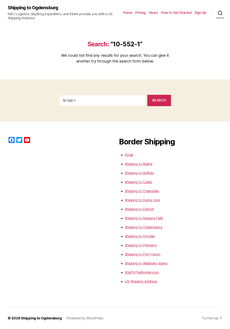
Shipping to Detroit (139, 209)
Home (127, 13)
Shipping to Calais (138, 182)
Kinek (129, 155)
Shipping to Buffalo (139, 173)
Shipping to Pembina (141, 245)
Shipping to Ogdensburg (33, 7)
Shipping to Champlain (142, 191)
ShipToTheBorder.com (142, 272)
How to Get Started (176, 13)
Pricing (140, 13)
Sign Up (200, 13)
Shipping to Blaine (138, 164)
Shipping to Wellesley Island (146, 263)
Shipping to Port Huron (142, 254)
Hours (153, 13)
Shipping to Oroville (140, 236)
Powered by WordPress (85, 318)
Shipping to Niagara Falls (144, 218)
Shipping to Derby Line (142, 200)
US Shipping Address (141, 281)
